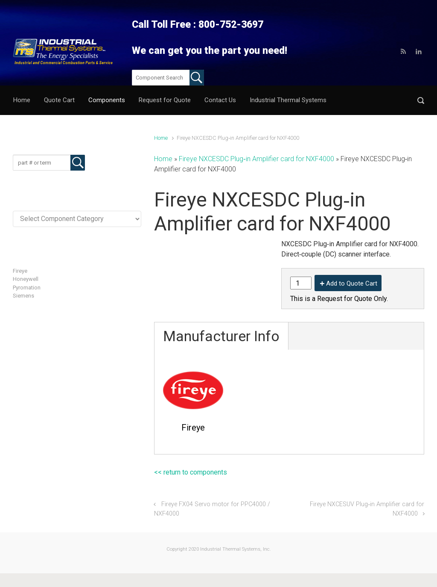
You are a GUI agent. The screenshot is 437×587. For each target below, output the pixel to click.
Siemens (23, 295)
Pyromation (27, 287)
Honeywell (25, 279)
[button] (421, 100)
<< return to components (190, 472)
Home (161, 138)
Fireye (20, 271)
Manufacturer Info (221, 336)
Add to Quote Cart (351, 283)
